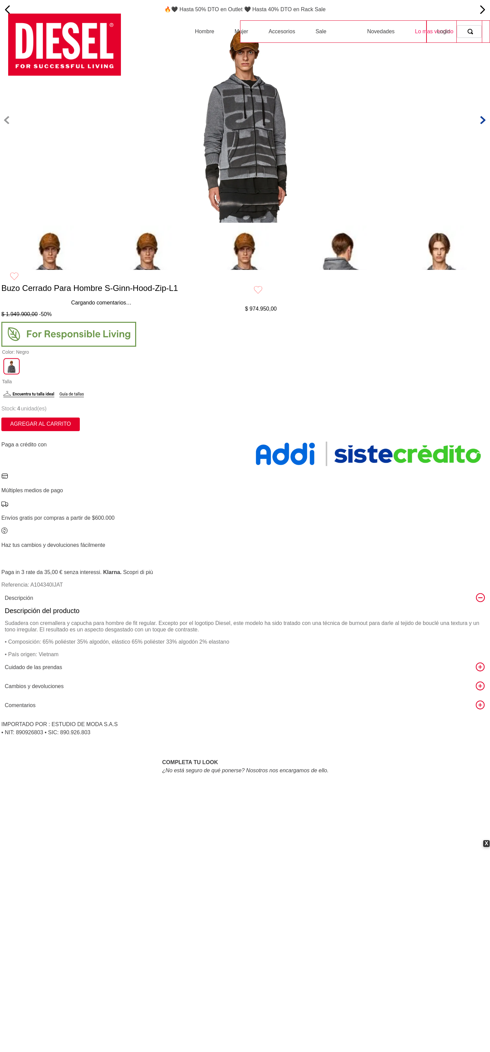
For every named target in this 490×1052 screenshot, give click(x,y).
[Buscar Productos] (472, 31)
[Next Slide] (482, 9)
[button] (11, 374)
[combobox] (469, 31)
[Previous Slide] (7, 9)
